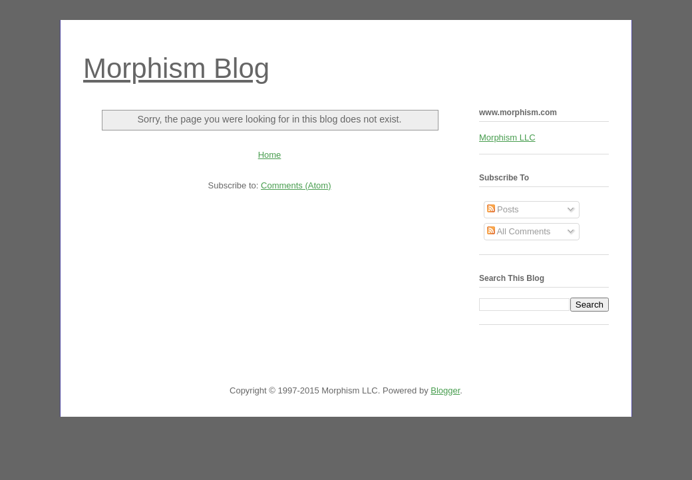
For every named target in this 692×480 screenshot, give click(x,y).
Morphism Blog (176, 68)
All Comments (519, 231)
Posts (503, 209)
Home (269, 155)
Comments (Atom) (296, 185)
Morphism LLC (507, 137)
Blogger (445, 390)
